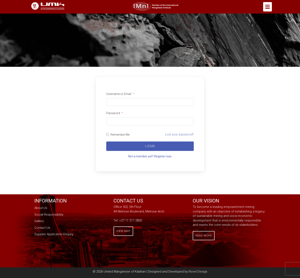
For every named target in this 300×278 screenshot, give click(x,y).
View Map (123, 231)
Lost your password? (179, 134)
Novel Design (198, 271)
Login (150, 146)
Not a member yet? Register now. (150, 156)
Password (114, 113)
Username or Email (120, 94)
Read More (203, 235)
